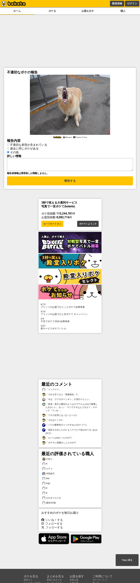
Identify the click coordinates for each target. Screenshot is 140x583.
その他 (14, 151)
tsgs (46, 484)
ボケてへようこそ (87, 225)
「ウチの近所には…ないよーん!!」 (60, 416)
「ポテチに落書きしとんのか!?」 (60, 443)
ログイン (132, 3)
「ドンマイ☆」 (51, 390)
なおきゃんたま (51, 499)
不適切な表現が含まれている (28, 144)
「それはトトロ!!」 (53, 421)
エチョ (47, 469)
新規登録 (117, 3)
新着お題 (74, 580)
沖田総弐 (48, 474)
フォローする (51, 524)
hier (46, 479)
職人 (122, 11)
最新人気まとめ (54, 580)
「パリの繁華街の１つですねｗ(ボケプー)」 (65, 426)
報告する (70, 182)
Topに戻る (127, 560)
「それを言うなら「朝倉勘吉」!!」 (60, 395)
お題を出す (87, 11)
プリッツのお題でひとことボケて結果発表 (70, 306)
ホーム (17, 11)
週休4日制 (49, 504)
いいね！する (52, 521)
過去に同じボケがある (24, 148)
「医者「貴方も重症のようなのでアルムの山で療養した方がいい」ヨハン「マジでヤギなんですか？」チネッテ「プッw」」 (70, 408)
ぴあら (47, 460)
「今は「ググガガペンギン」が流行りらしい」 (66, 400)
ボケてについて (100, 580)
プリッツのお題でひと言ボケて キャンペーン (70, 314)
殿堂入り (28, 580)
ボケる (52, 11)
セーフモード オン (52, 225)
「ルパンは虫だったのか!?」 (57, 439)
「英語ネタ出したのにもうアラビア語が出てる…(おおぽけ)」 (70, 432)
